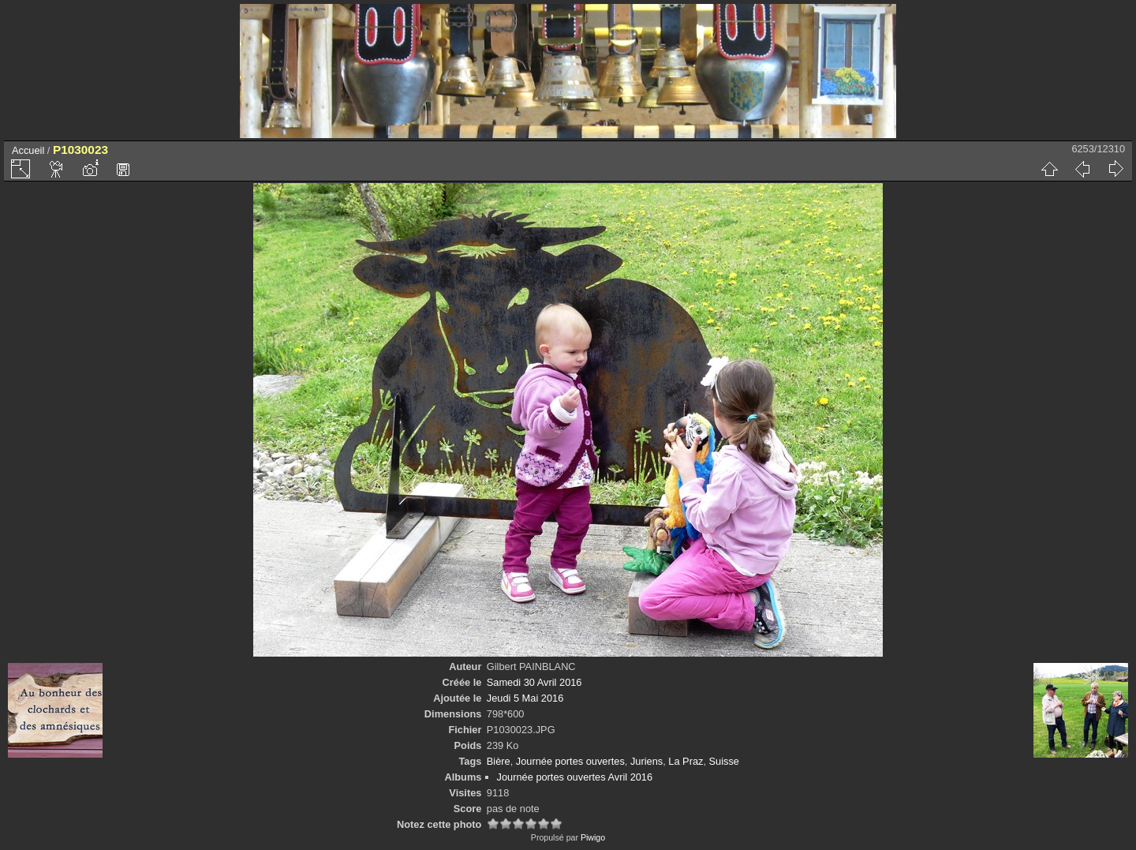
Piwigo (593, 837)
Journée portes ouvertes (570, 761)
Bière (498, 761)
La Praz (685, 761)
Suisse (724, 761)
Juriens (646, 761)
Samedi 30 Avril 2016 (534, 682)
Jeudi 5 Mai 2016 (525, 698)
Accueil (28, 150)
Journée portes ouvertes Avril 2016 (575, 777)
